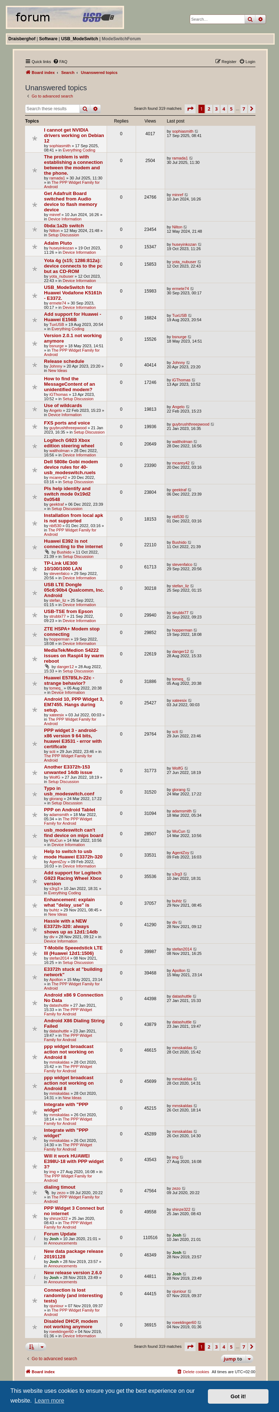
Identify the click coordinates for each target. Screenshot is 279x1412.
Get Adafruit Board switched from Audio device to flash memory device (70, 201)
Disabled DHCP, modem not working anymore (71, 1323)
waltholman (59, 450)
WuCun (55, 840)
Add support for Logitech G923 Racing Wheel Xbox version (72, 878)
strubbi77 (57, 616)
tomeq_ (56, 688)
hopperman (59, 639)
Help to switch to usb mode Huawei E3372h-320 (73, 854)
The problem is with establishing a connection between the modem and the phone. (73, 165)
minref (55, 214)
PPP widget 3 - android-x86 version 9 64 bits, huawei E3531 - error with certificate (73, 738)
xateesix (56, 715)
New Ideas (57, 370)
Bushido (64, 552)
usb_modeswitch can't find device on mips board (73, 832)
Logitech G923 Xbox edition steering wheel (69, 443)
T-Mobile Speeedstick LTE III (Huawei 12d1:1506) (73, 950)
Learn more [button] (49, 1400)
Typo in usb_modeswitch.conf (69, 791)
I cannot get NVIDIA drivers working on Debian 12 (74, 135)
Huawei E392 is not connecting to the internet (73, 543)
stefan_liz (57, 600)
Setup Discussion (63, 235)
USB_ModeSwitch (79, 38)
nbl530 (55, 525)
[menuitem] (60, 61)
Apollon (56, 979)
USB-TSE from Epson (68, 611)
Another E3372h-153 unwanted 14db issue (68, 769)
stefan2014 (59, 958)
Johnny (55, 366)
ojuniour (56, 1306)
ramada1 (57, 178)
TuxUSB (56, 324)
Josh (54, 1239)
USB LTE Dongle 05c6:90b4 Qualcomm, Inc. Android (74, 590)
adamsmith (59, 814)
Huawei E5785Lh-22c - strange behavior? (69, 680)
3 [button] (216, 108)
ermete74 (57, 303)
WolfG (54, 777)
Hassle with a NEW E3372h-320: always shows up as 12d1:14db (71, 926)
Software (48, 38)
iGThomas (58, 394)
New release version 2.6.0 (73, 1272)
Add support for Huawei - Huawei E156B (72, 316)
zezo (61, 1193)
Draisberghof (22, 38)
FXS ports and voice (67, 423)
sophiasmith (60, 146)
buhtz (54, 910)
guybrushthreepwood (68, 428)
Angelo (55, 410)
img (52, 1171)
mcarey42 (58, 477)
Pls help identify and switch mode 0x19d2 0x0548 (67, 494)
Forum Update (60, 1234)
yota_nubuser (61, 276)
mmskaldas (59, 1062)
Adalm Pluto (58, 243)
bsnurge (56, 346)
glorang (56, 798)
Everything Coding (79, 150)
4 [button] (223, 108)
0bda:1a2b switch (64, 225)
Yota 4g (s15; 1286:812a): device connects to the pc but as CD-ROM (73, 266)
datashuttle (59, 1005)
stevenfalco (59, 573)
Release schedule (64, 361)
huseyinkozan (61, 248)
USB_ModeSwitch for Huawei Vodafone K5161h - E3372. (73, 293)
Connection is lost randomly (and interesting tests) (73, 1295)
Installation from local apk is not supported (73, 518)
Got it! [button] (238, 1396)
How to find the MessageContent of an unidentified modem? (69, 384)
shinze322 (58, 1218)
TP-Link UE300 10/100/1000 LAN (63, 565)
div (51, 937)
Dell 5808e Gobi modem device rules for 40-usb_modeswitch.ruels (71, 467)
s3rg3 (54, 888)
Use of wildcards (63, 405)
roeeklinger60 (61, 1331)
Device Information (65, 219)
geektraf (56, 504)
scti (52, 751)
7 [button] (243, 108)
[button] (190, 108)
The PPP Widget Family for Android (68, 821)
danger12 (65, 666)
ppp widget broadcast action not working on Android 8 (69, 1052)
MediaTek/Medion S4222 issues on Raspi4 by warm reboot (74, 655)
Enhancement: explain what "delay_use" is (69, 902)
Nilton (54, 230)
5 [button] (231, 108)
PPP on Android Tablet (69, 809)
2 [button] (209, 108)
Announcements (62, 1243)
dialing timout (59, 1187)
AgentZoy (57, 862)
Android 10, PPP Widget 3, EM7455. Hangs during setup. (74, 704)
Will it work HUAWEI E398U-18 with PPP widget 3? (74, 1161)
